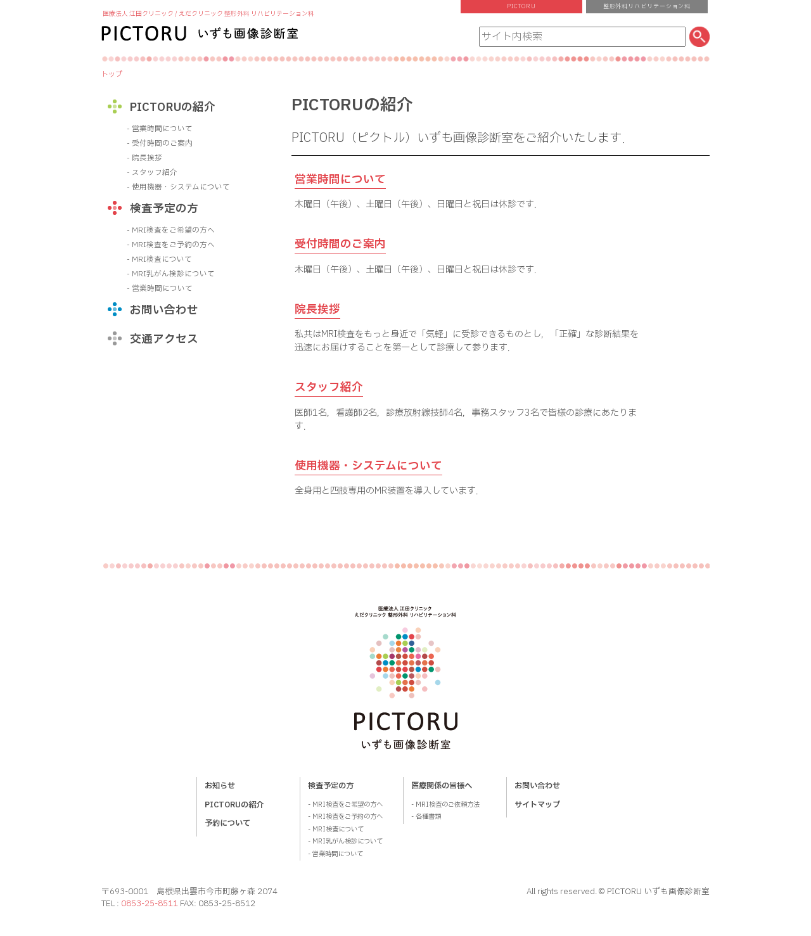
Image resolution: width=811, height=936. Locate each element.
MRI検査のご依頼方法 (448, 805)
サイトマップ (537, 805)
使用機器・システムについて (368, 466)
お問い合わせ (164, 310)
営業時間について (340, 179)
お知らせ (220, 786)
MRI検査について (162, 259)
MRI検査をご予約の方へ (173, 245)
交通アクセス (164, 339)
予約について (227, 823)
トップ (111, 74)
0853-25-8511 (149, 903)
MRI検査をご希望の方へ (173, 230)
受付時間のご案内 (340, 244)
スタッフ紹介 (329, 387)
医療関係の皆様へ (441, 786)
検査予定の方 (164, 208)
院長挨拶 (317, 309)
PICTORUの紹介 (172, 107)
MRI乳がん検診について (173, 274)
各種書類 (428, 817)
